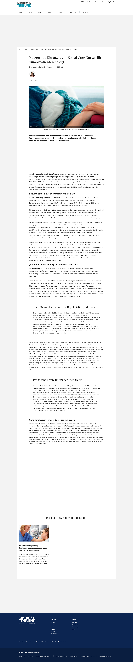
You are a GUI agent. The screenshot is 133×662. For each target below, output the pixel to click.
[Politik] (25, 49)
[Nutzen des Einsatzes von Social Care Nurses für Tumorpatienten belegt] (59, 49)
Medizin (53, 622)
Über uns (74, 622)
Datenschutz (44, 642)
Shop (96, 2)
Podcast (53, 631)
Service (74, 619)
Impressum (29, 642)
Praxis (52, 625)
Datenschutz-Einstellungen (58, 642)
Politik (52, 627)
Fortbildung (54, 633)
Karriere (74, 629)
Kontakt (21, 642)
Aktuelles (53, 619)
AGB (36, 642)
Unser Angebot (76, 627)
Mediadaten (75, 625)
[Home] (20, 49)
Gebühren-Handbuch (86, 2)
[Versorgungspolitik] (34, 49)
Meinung (53, 629)
